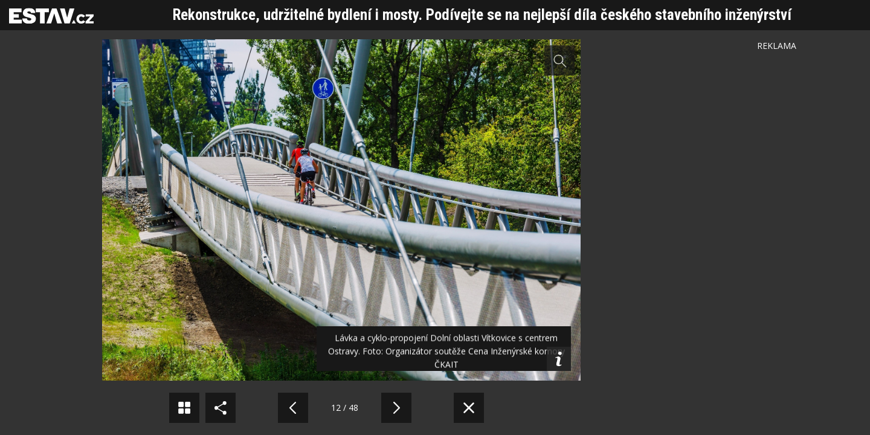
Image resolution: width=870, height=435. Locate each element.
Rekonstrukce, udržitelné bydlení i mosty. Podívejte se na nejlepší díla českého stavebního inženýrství (482, 15)
